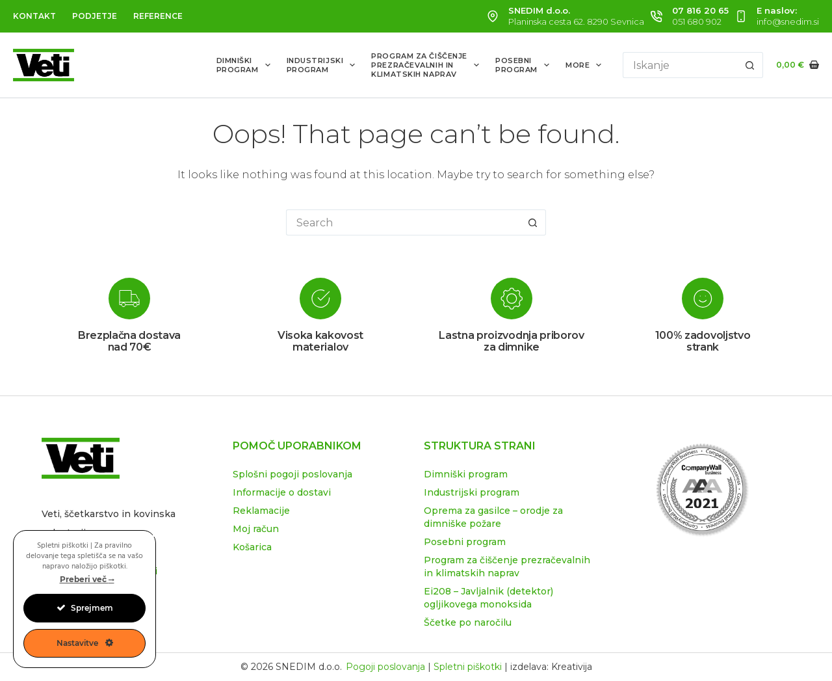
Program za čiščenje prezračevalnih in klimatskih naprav (507, 566)
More (586, 65)
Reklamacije (261, 510)
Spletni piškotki (468, 667)
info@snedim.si (788, 21)
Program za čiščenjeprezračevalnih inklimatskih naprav (427, 65)
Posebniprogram (524, 65)
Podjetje (94, 16)
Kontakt (34, 16)
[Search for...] (680, 65)
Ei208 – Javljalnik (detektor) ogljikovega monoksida (488, 597)
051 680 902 (697, 21)
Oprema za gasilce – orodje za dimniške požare (493, 517)
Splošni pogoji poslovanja (292, 474)
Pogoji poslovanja (385, 667)
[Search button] (750, 65)
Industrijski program (471, 492)
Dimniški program (466, 474)
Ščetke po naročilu (468, 622)
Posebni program (465, 542)
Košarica (252, 547)
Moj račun (256, 529)
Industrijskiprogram (324, 65)
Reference (158, 16)
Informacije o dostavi (282, 492)
